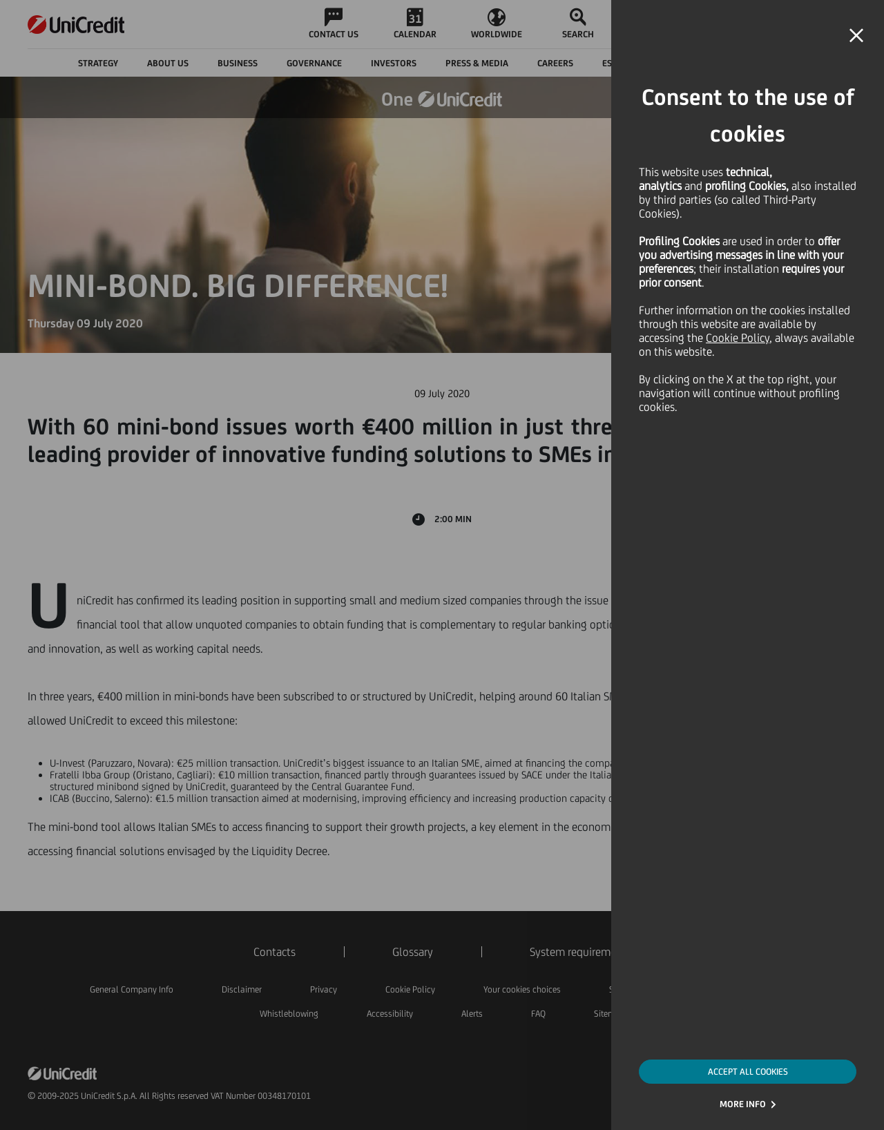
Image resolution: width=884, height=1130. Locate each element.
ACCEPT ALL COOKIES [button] (748, 1071)
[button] (856, 36)
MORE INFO (743, 1104)
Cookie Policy (737, 338)
